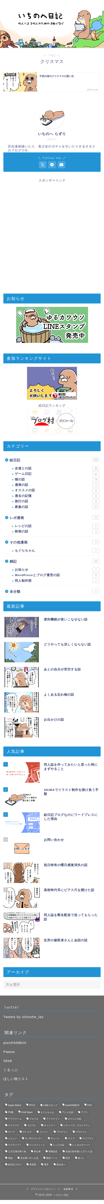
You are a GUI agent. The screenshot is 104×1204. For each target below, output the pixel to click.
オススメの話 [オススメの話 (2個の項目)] (74, 1119)
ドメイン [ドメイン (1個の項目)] (44, 1132)
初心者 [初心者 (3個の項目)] (37, 1151)
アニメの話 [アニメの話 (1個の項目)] (67, 1112)
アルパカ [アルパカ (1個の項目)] (33, 1119)
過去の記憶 (57, 496)
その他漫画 (54, 542)
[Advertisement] (52, 235)
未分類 (54, 591)
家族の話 (57, 507)
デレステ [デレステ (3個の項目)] (27, 1132)
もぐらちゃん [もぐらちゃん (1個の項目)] (47, 1112)
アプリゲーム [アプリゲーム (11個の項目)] (15, 1119)
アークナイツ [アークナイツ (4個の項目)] (53, 1119)
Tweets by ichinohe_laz (23, 1017)
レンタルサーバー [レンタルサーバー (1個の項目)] (81, 1145)
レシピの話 (57, 526)
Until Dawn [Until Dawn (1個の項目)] (27, 1112)
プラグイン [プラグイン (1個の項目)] (62, 1132)
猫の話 (57, 479)
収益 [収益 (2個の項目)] (10, 1158)
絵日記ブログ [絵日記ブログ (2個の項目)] (15, 1164)
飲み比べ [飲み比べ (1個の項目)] (61, 1164)
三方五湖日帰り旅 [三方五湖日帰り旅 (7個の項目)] (17, 1151)
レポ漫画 (54, 517)
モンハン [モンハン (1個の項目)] (55, 1138)
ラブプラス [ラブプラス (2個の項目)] (88, 1138)
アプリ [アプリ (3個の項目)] (84, 1112)
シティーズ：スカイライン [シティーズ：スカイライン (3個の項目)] (76, 1125)
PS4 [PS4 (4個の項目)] (89, 1105)
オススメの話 (57, 490)
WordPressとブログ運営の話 (57, 575)
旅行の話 (57, 501)
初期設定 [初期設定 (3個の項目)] (53, 1151)
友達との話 (57, 468)
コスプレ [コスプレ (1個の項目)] (31, 1125)
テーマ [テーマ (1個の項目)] (11, 1132)
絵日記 (54, 459)
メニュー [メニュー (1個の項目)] (12, 1138)
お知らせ (57, 570)
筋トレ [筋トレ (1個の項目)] (81, 1158)
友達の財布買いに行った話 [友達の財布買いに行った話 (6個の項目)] (79, 1151)
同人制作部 (57, 581)
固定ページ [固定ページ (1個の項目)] (52, 1158)
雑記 (54, 561)
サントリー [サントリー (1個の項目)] (49, 1125)
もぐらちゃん (57, 550)
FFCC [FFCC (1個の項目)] (32, 1105)
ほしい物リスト (16, 1079)
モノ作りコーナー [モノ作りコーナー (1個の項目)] (34, 1138)
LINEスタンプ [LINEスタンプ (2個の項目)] (50, 1105)
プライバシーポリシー (43, 1189)
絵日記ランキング (52, 405)
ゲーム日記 (57, 474)
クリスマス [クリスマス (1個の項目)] (13, 1125)
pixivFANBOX (15, 1043)
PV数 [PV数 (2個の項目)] (10, 1112)
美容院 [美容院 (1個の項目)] (32, 1164)
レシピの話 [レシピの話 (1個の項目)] (58, 1145)
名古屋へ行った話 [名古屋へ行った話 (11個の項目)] (29, 1158)
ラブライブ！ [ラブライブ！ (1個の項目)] (15, 1145)
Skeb (7, 1061)
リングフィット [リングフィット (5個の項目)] (37, 1145)
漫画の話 (57, 485)
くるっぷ (10, 1070)
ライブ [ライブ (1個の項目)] (71, 1138)
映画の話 (57, 531)
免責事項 (68, 1189)
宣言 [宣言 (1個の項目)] (68, 1158)
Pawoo (9, 1052)
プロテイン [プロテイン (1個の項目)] (81, 1132)
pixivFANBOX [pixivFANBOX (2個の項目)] (72, 1105)
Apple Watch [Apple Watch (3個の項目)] (14, 1105)
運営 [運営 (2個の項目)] (46, 1164)
